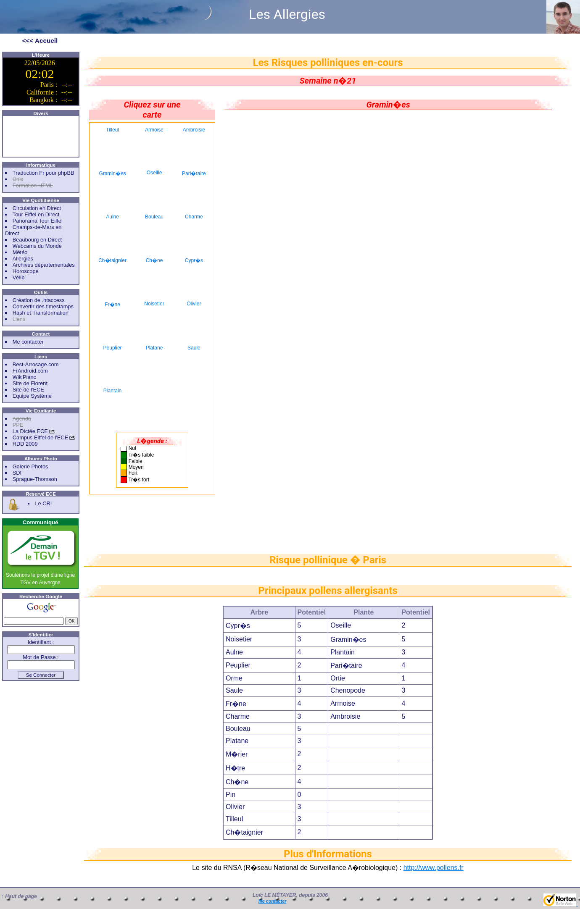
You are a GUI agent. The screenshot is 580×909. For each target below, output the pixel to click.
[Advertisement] (41, 136)
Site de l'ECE (28, 389)
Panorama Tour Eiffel (38, 221)
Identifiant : (41, 642)
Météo (20, 252)
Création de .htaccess (39, 300)
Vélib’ (19, 277)
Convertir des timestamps (43, 306)
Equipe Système (32, 396)
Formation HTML (33, 185)
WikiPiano (25, 377)
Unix (18, 179)
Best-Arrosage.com (36, 364)
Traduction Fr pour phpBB (43, 173)
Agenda (22, 418)
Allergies (23, 258)
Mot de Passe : (40, 657)
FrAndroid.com (30, 371)
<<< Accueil (40, 40)
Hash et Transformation (41, 313)
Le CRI (43, 503)
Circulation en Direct (37, 208)
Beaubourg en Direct (37, 239)
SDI (17, 473)
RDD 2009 (25, 444)
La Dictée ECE (30, 431)
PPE (18, 425)
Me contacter (28, 342)
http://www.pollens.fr (433, 867)
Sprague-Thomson (35, 479)
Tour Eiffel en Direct (36, 214)
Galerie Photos (30, 466)
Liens (19, 319)
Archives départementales (44, 265)
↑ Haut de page (19, 896)
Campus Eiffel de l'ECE (40, 437)
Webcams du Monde (37, 246)
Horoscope (26, 271)
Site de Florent (30, 383)
